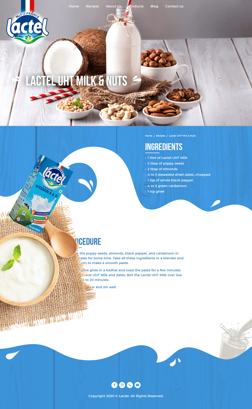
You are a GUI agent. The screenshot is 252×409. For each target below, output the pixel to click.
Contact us (174, 6)
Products (136, 6)
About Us (113, 6)
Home (74, 6)
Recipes (92, 6)
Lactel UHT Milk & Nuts (182, 136)
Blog (154, 6)
